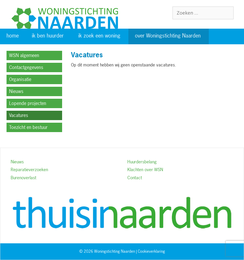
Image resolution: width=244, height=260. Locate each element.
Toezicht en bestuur (28, 127)
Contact (134, 178)
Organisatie (20, 79)
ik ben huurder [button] (48, 35)
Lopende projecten (27, 103)
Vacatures (18, 115)
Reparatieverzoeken (29, 169)
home (13, 35)
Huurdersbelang (142, 162)
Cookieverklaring (151, 251)
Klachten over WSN (145, 169)
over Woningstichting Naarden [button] (168, 35)
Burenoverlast (23, 178)
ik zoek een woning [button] (99, 35)
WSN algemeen (24, 55)
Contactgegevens (26, 67)
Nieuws (16, 91)
